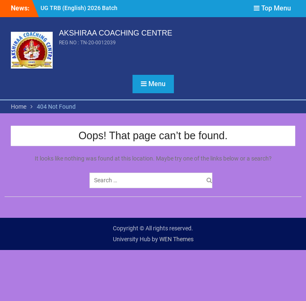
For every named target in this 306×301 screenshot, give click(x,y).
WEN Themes (176, 239)
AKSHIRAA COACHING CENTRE (115, 33)
